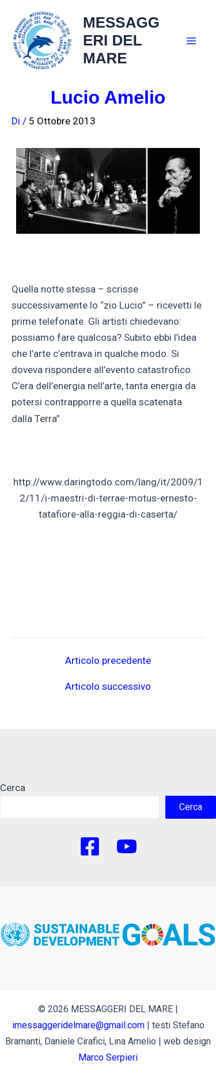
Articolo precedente (108, 661)
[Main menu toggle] (192, 41)
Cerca (12, 787)
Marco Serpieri (108, 1057)
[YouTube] (126, 846)
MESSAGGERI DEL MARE (121, 40)
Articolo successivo (108, 686)
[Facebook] (89, 846)
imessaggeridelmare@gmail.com (78, 1025)
